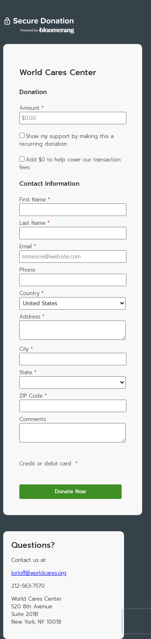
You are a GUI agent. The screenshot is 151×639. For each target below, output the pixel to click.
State (28, 372)
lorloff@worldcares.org (38, 573)
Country (31, 293)
